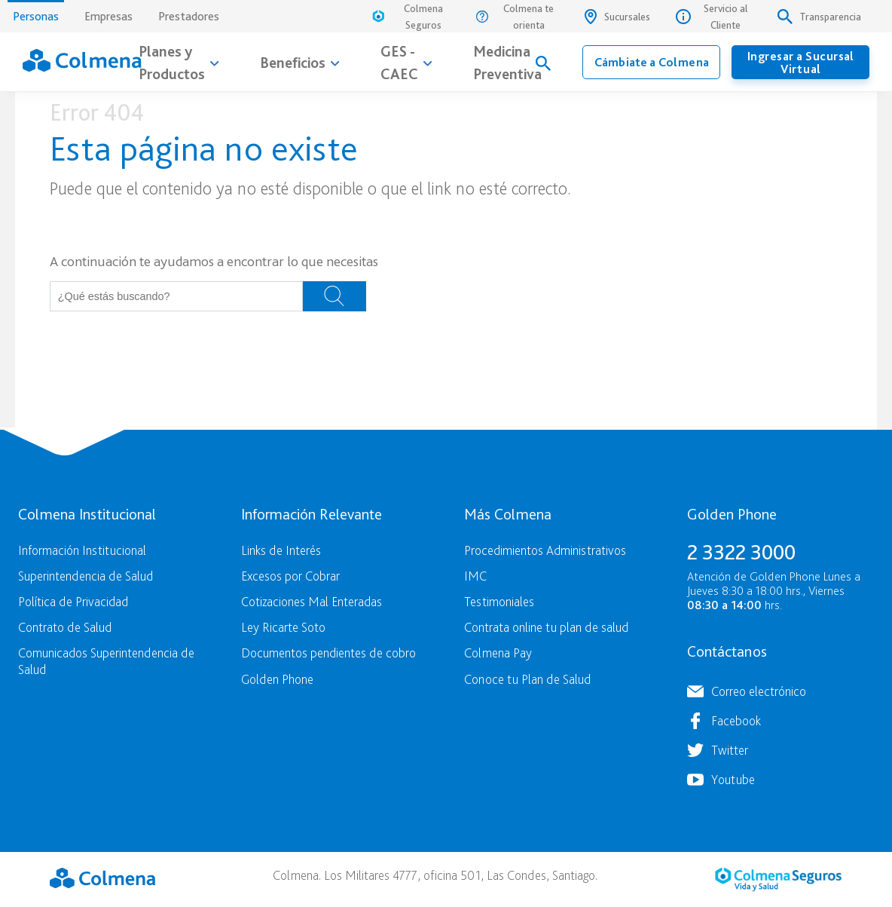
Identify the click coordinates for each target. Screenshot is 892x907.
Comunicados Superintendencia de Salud (106, 660)
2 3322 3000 (741, 552)
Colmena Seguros (406, 16)
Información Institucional (82, 550)
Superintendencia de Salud (85, 576)
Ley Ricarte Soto (283, 627)
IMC (475, 576)
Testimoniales (499, 601)
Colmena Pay (498, 652)
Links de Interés (281, 550)
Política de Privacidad (73, 601)
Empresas (108, 16)
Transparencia (819, 16)
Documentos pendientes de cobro (328, 652)
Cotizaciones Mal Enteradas (311, 601)
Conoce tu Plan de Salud (527, 679)
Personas (36, 11)
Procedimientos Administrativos (545, 550)
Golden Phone (277, 679)
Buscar (334, 296)
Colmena (102, 877)
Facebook (736, 720)
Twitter (729, 750)
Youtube (733, 779)
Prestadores (188, 16)
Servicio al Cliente (711, 16)
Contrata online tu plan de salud (546, 627)
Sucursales (617, 16)
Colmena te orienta (515, 16)
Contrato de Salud (65, 627)
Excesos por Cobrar (290, 576)
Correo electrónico (758, 691)
